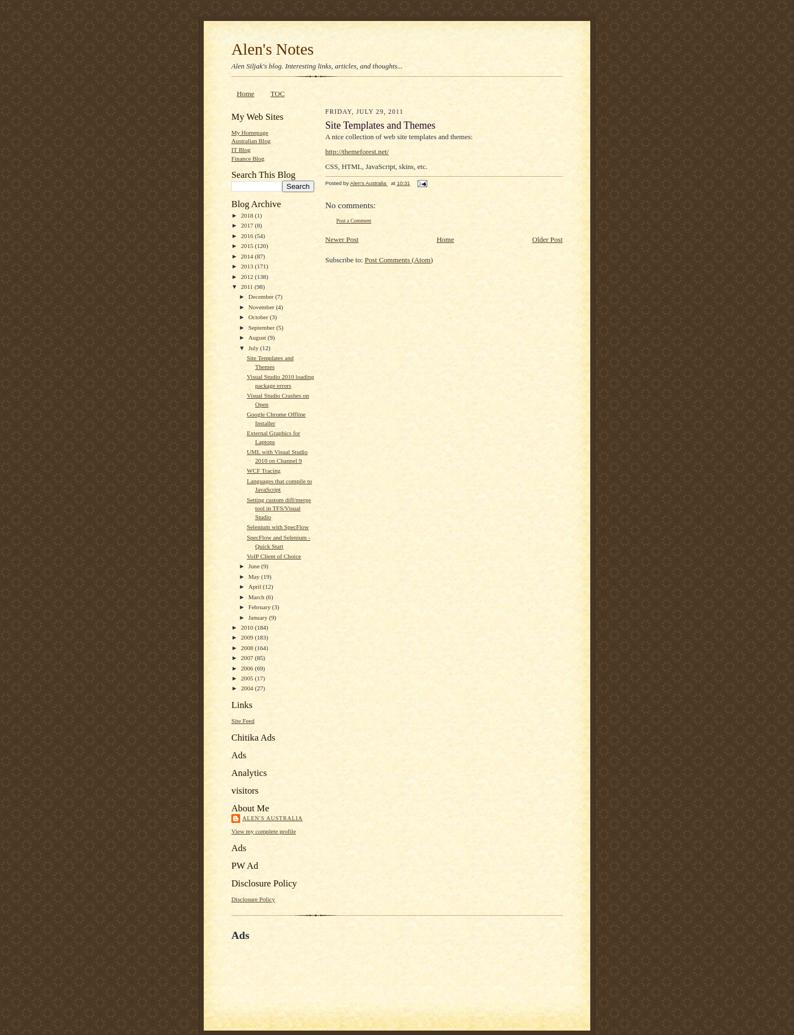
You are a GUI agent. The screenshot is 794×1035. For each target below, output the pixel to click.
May (254, 576)
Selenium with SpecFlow (278, 527)
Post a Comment (354, 221)
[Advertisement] (360, 967)
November (262, 307)
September (262, 327)
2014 (248, 256)
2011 (248, 286)
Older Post (547, 239)
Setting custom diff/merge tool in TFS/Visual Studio (279, 508)
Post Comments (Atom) (399, 260)
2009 (248, 637)
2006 (248, 668)
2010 (248, 627)
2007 (248, 657)
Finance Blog (247, 158)
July (254, 348)
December (262, 296)
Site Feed (243, 720)
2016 (248, 236)
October (259, 317)
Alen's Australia (272, 818)
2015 (248, 245)
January (258, 617)
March (257, 597)
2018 (248, 215)
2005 (248, 678)
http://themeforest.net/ (357, 151)
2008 (248, 648)
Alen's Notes (272, 49)
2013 (248, 266)
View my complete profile (263, 831)
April (255, 586)
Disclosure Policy (253, 899)
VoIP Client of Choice (274, 556)
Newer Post (341, 239)
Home (246, 93)
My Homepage (249, 132)
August (258, 337)
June (254, 566)
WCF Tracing (263, 470)
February (260, 607)
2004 (248, 688)
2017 (248, 225)
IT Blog (241, 149)
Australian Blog (251, 141)
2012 (248, 276)
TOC (278, 93)
